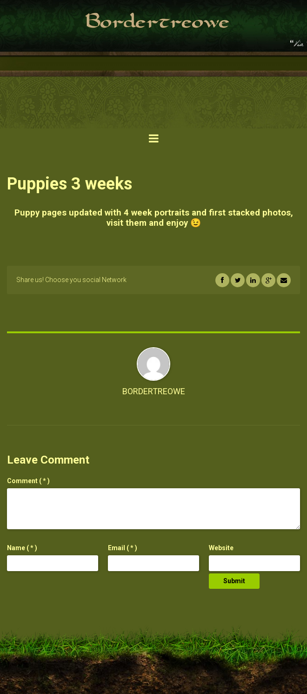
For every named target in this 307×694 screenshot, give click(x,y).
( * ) (28, 481)
